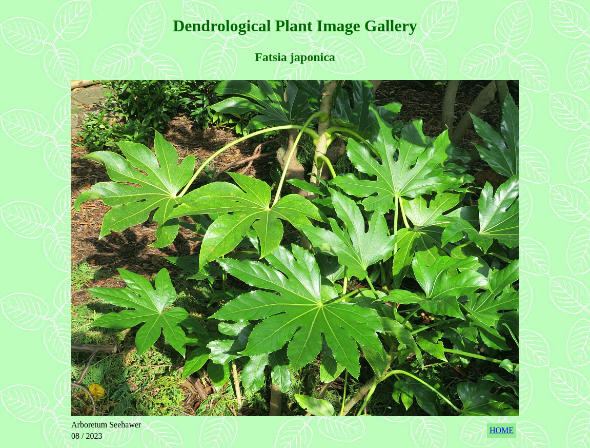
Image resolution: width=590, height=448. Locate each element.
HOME (502, 430)
